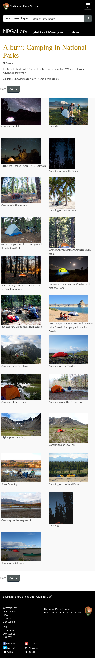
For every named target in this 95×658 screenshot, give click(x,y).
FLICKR (8, 652)
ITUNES (30, 652)
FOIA (5, 615)
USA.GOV (7, 637)
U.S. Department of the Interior (63, 612)
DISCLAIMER (9, 621)
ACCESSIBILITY (10, 608)
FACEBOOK (9, 643)
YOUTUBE (31, 643)
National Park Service (57, 609)
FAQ (5, 627)
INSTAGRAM (32, 648)
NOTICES (7, 618)
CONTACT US (9, 633)
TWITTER (9, 648)
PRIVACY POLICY (10, 611)
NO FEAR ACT (9, 630)
